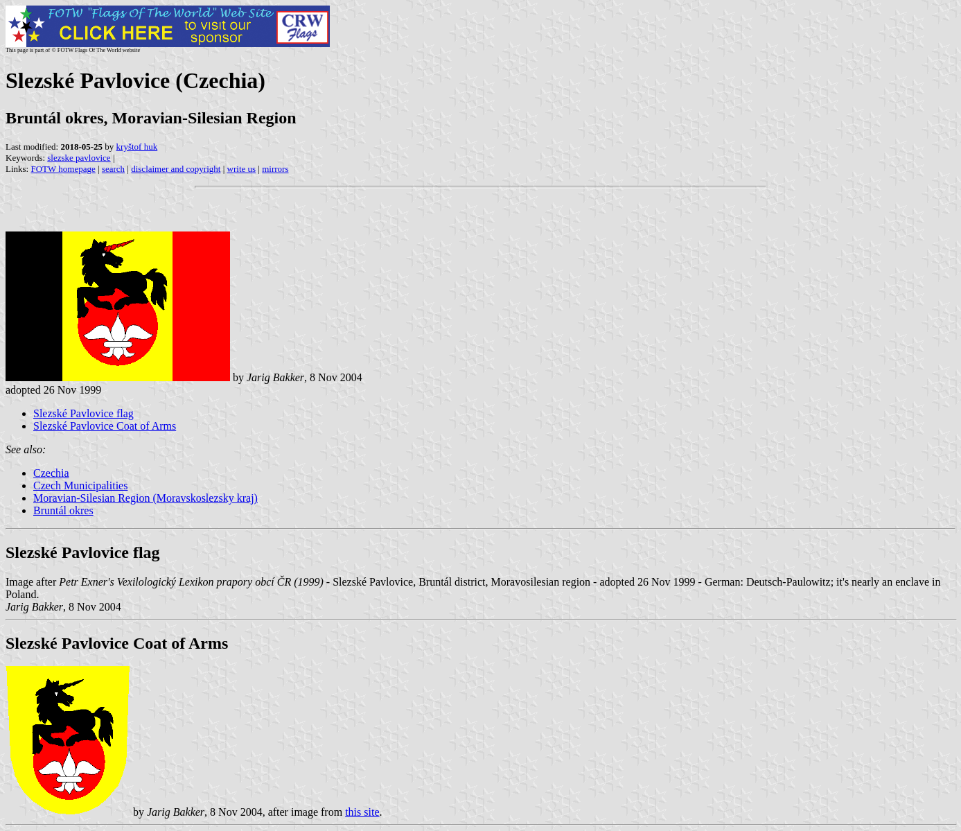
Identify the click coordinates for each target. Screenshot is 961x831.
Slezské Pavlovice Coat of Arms (104, 426)
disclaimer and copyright (175, 169)
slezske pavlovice (78, 157)
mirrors (275, 169)
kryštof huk (137, 146)
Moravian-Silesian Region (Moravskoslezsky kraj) (145, 498)
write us (241, 169)
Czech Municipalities (80, 485)
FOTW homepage (62, 169)
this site (362, 812)
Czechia (51, 473)
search (113, 169)
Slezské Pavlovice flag (83, 413)
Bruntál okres (63, 510)
